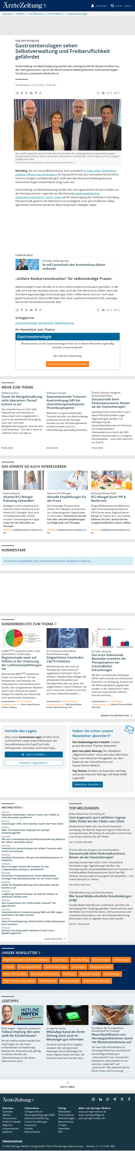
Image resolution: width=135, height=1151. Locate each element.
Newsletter (64, 1128)
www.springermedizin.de (92, 1112)
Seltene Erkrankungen (97, 981)
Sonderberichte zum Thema (27, 624)
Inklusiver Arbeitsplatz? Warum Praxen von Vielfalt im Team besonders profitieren (31, 817)
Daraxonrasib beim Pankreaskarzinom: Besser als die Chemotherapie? (111, 403)
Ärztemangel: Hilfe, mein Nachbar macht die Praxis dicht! (32, 824)
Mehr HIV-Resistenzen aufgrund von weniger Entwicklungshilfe (26, 832)
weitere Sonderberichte (117, 716)
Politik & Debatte (12, 1122)
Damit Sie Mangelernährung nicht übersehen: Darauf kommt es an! (22, 401)
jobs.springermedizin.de (92, 1118)
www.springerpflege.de (91, 1115)
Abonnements (65, 1122)
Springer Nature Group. (71, 1146)
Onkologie (69, 974)
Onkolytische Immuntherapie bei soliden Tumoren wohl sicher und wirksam (32, 850)
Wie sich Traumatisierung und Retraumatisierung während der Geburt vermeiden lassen (33, 841)
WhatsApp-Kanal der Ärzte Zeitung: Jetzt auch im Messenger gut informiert (66, 1036)
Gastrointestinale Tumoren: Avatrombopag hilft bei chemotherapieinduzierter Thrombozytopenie (67, 402)
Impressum (31, 1125)
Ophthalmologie (89, 974)
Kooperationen (11, 1128)
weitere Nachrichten (55, 939)
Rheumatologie (70, 981)
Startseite (8, 1112)
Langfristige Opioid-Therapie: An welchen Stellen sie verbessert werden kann (30, 896)
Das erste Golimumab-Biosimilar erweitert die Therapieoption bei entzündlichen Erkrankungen (109, 662)
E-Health (9, 967)
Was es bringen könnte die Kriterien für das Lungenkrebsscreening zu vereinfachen (25, 868)
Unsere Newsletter (19, 953)
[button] (128, 6)
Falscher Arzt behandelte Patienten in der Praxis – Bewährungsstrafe (29, 932)
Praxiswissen (10, 1118)
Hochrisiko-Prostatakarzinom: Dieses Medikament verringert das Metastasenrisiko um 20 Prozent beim (30, 878)
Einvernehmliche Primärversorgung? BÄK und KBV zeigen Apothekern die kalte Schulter (32, 914)
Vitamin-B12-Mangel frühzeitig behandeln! (18, 499)
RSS (60, 1132)
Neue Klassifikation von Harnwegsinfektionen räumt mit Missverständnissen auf (112, 1039)
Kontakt (29, 1128)
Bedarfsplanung (64, 323)
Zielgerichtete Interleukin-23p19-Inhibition (65, 660)
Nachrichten (11, 808)
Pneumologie (112, 974)
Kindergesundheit (101, 967)
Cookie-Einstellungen (36, 1122)
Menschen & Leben (15, 974)
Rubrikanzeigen (66, 1118)
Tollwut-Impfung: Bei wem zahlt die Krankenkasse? (21, 1034)
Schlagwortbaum (34, 1112)
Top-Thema (60, 960)
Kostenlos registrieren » (33, 763)
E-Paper (62, 1125)
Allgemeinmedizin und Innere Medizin (26, 960)
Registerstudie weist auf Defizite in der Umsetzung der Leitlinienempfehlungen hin (22, 663)
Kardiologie (78, 967)
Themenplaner (66, 1115)
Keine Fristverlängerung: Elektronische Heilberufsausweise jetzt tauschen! (33, 923)
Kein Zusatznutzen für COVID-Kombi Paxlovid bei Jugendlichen (29, 905)
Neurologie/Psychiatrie (45, 974)
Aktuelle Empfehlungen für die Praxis (66, 499)
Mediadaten (64, 1112)
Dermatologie (101, 960)
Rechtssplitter (47, 981)
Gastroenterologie (26, 323)
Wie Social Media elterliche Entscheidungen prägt (100, 899)
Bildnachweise (32, 1132)
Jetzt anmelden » (33, 755)
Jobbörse (7, 1132)
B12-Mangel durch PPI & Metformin (108, 499)
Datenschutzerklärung (36, 1118)
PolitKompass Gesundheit (19, 981)
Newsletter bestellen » (87, 785)
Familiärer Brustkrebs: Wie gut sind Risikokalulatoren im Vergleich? (32, 859)
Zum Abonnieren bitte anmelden (67, 364)
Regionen (8, 1125)
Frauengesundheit (29, 967)
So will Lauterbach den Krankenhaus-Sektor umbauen (73, 267)
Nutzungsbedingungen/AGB (40, 1115)
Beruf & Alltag (80, 960)
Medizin (7, 1115)
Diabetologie (121, 960)
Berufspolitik (46, 323)
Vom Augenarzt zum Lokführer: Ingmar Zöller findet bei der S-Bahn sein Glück (97, 820)
